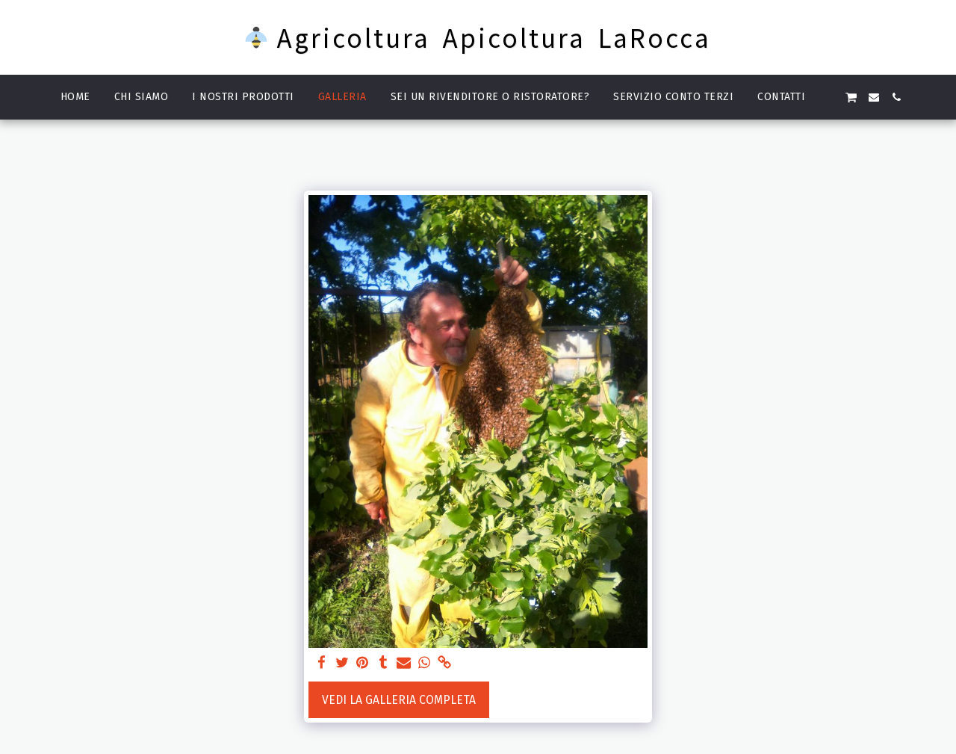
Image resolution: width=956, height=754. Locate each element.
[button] (828, 97)
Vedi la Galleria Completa (399, 700)
